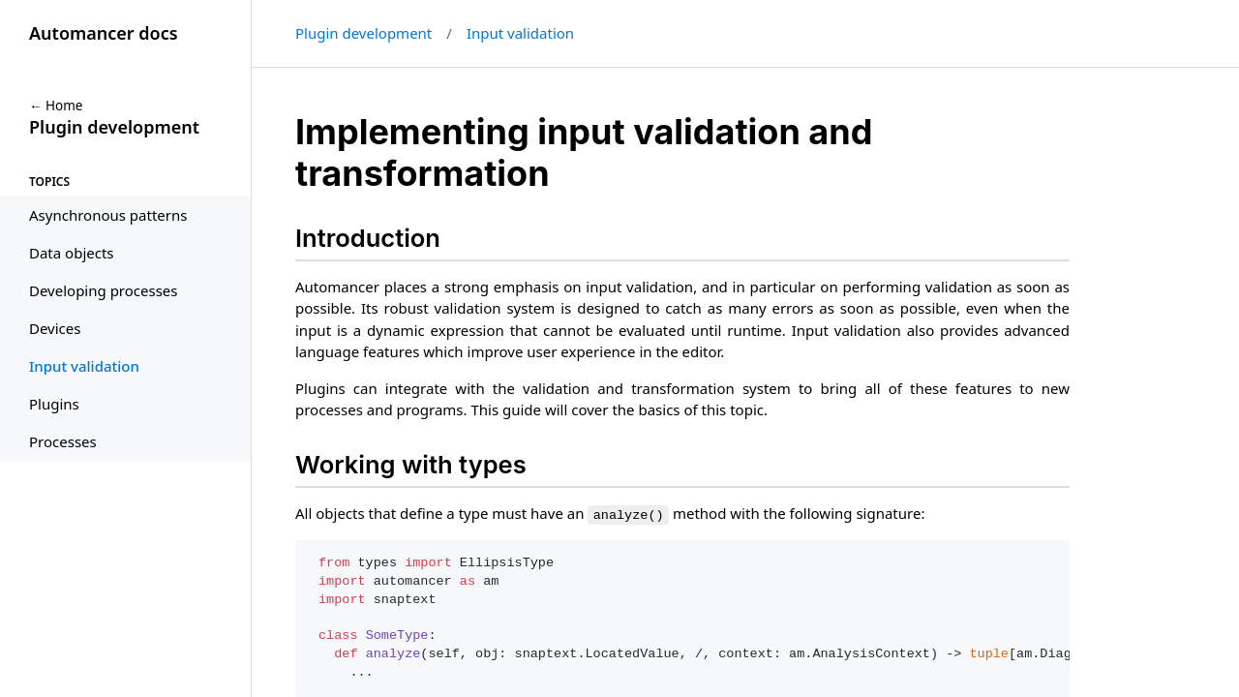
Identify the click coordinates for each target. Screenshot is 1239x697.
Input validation (520, 33)
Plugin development (363, 33)
